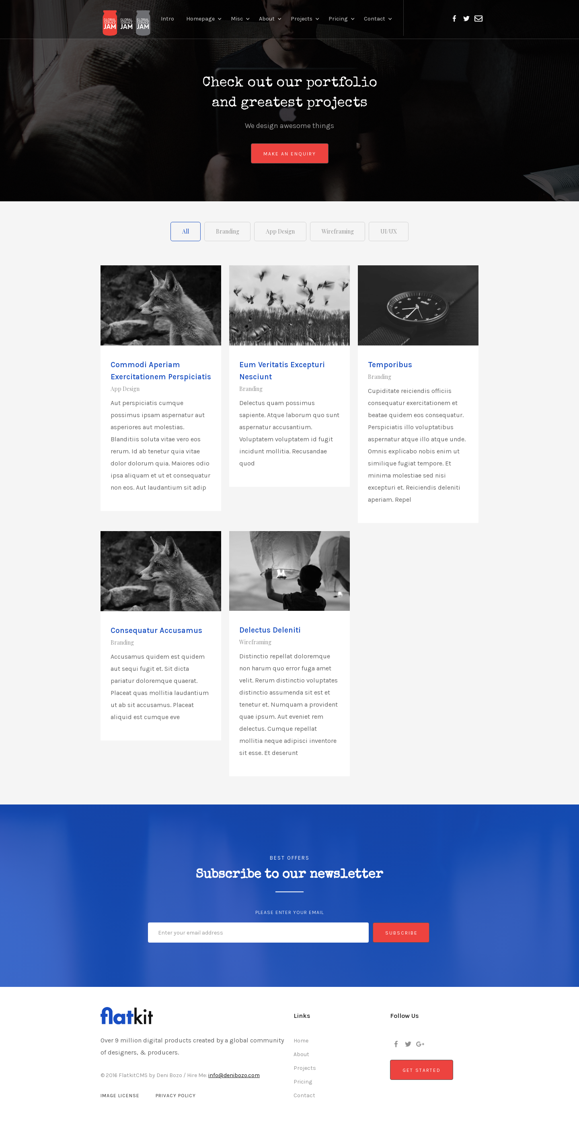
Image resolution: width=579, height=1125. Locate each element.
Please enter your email (289, 912)
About (301, 1054)
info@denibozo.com (234, 1074)
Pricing (303, 1081)
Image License (120, 1095)
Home (301, 1040)
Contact (304, 1095)
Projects (305, 1067)
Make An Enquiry (289, 154)
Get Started (421, 1070)
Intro (167, 18)
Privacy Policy (176, 1095)
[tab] (181, 231)
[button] (204, 18)
